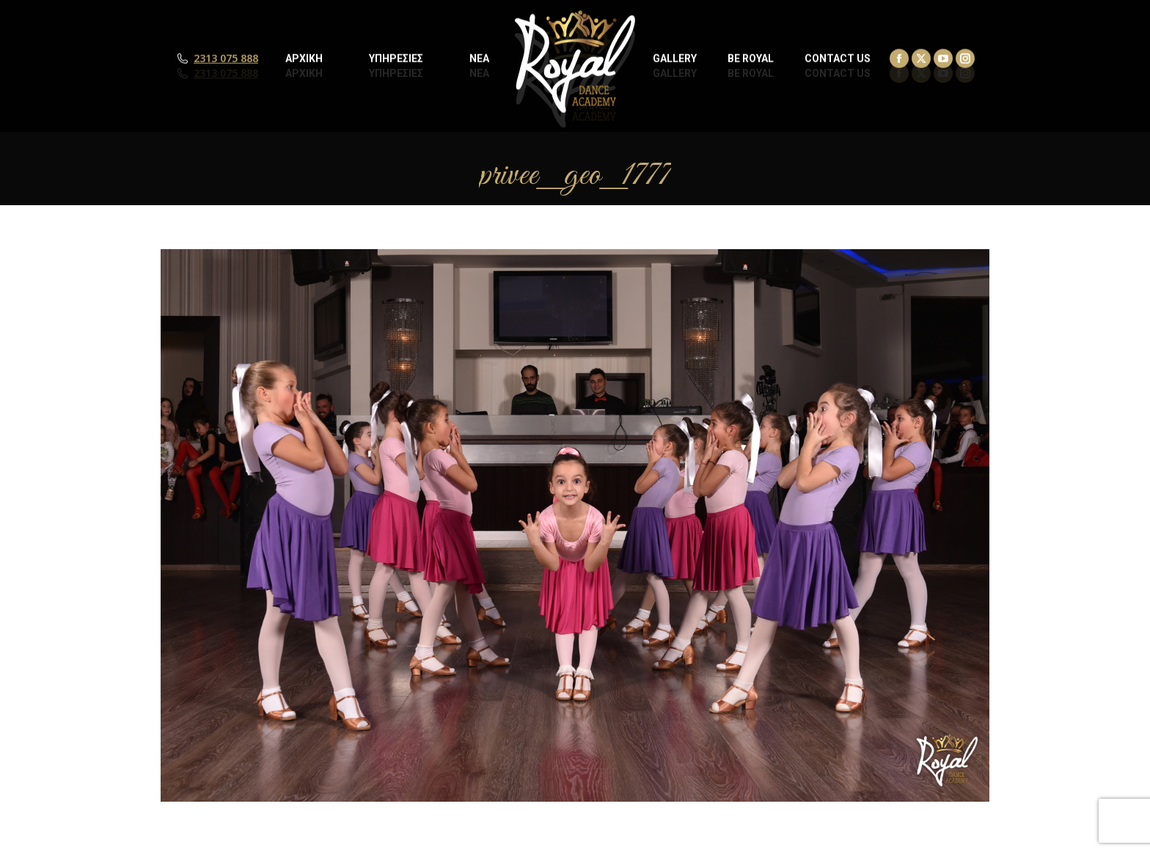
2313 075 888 (226, 73)
